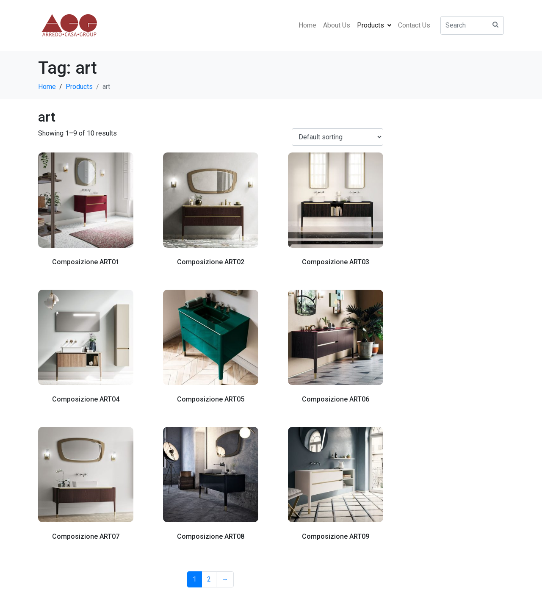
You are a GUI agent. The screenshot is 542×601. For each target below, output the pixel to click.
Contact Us (414, 25)
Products (374, 25)
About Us (336, 25)
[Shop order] (337, 137)
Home (307, 25)
